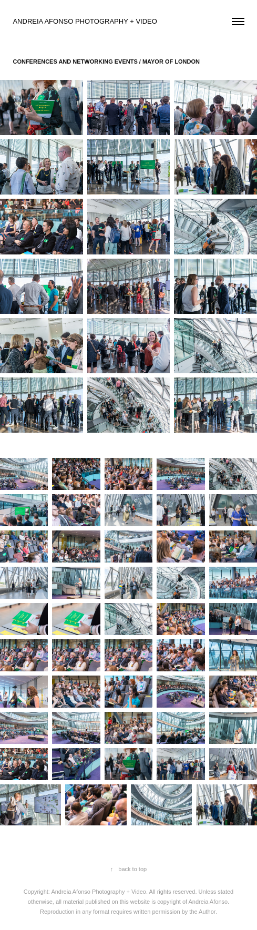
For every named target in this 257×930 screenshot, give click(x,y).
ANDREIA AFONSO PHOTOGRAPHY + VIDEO (86, 21)
